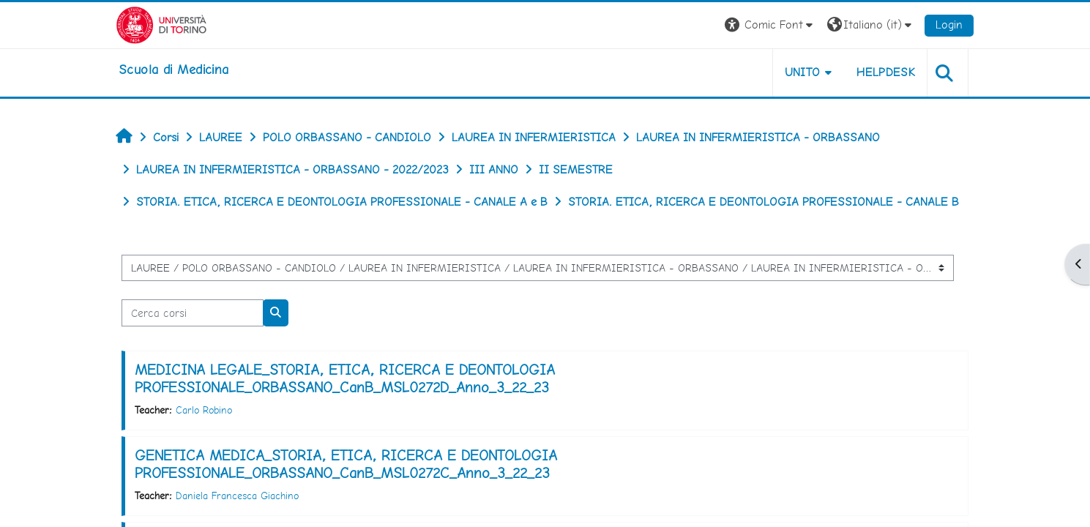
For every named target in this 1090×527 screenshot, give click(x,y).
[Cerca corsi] (194, 312)
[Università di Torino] (163, 24)
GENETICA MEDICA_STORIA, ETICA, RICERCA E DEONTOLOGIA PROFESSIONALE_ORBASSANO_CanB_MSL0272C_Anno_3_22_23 (347, 464)
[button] (770, 25)
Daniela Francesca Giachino (238, 495)
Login (948, 24)
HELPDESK (885, 72)
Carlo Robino (205, 409)
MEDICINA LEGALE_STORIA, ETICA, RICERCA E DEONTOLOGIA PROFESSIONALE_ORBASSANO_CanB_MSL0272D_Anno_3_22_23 (346, 378)
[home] (175, 69)
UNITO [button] (801, 72)
